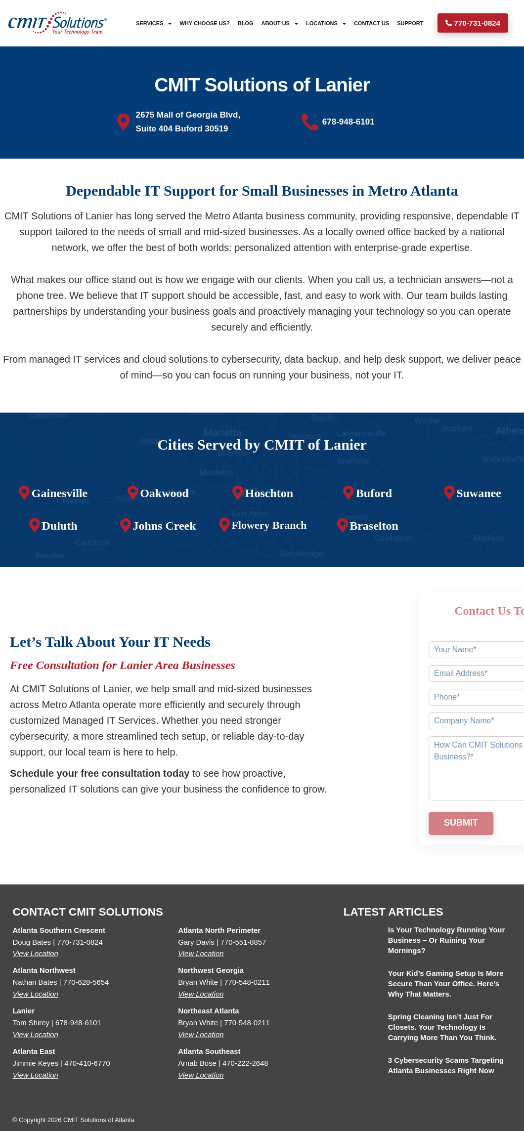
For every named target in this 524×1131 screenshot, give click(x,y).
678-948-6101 (78, 1023)
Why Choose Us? (205, 23)
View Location (35, 954)
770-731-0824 (80, 942)
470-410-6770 (87, 1063)
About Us (280, 23)
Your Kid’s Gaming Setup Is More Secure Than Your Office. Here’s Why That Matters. (446, 983)
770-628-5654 (86, 982)
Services (154, 23)
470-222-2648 (245, 1063)
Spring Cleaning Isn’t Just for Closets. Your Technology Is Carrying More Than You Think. (442, 1027)
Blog (246, 23)
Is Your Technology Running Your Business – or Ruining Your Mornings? (446, 940)
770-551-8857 (243, 942)
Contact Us (371, 23)
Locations (326, 23)
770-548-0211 (247, 982)
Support (410, 23)
